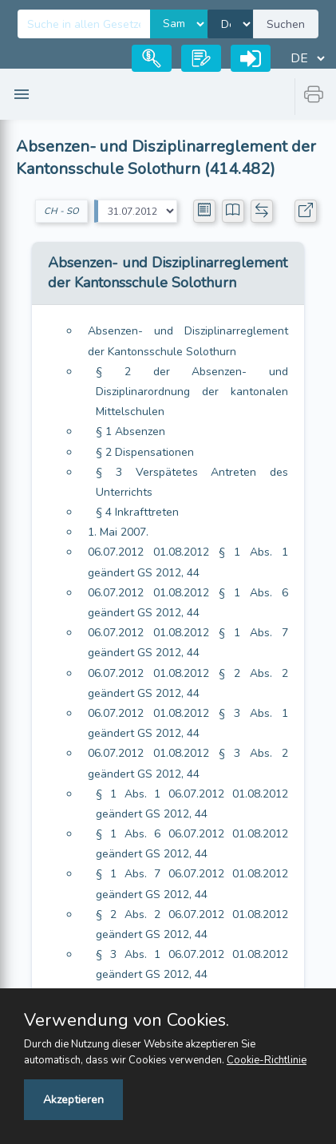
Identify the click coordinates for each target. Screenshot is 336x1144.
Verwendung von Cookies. (126, 1020)
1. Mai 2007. (118, 532)
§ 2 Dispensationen (145, 452)
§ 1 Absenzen (130, 431)
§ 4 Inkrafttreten (137, 512)
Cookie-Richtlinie (266, 1060)
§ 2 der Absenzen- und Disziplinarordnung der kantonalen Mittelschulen (192, 391)
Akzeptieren (73, 1099)
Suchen (286, 24)
